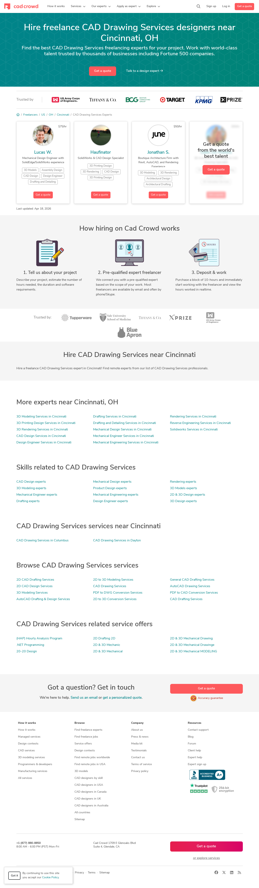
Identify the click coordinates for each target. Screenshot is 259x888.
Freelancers (30, 114)
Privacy (79, 872)
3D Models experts (183, 488)
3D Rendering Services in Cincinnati (42, 429)
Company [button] (137, 723)
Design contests (28, 743)
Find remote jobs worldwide (92, 757)
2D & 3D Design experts (187, 494)
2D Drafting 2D (104, 638)
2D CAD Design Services (34, 586)
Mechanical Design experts (112, 481)
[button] (78, 6)
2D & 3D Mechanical (108, 651)
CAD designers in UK (87, 798)
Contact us (138, 757)
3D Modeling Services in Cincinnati (41, 416)
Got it (14, 875)
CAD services (26, 750)
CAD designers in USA (88, 785)
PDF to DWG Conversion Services (117, 592)
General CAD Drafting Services (192, 579)
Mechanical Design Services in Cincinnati (122, 429)
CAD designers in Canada (90, 791)
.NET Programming (30, 645)
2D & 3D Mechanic (106, 645)
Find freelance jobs (86, 736)
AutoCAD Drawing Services (190, 586)
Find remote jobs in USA (89, 764)
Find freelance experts (88, 729)
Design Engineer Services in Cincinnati (43, 442)
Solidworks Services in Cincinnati (194, 429)
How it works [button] (27, 723)
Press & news (140, 736)
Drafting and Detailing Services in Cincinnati (124, 423)
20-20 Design (26, 651)
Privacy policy (139, 771)
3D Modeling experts (31, 488)
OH (51, 114)
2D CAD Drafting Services (35, 579)
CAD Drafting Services (186, 599)
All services (25, 778)
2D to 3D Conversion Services (115, 599)
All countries (82, 812)
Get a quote (244, 6)
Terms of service (141, 764)
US (43, 114)
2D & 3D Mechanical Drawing (191, 638)
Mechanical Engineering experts (115, 494)
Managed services (29, 736)
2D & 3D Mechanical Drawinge (192, 645)
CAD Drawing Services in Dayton (117, 540)
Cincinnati (63, 114)
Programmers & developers (35, 764)
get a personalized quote (122, 698)
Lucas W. (43, 152)
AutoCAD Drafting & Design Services (43, 599)
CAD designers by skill (88, 778)
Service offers (83, 743)
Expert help (195, 757)
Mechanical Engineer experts (36, 494)
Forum (192, 743)
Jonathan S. (158, 152)
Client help (194, 750)
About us (137, 729)
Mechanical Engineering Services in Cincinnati (125, 442)
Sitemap (79, 819)
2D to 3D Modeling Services (113, 579)
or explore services (206, 858)
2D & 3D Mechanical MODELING (193, 651)
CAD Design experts (31, 481)
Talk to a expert (144, 71)
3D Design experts (183, 501)
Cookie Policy (50, 877)
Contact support (198, 729)
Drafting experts (28, 501)
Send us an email (84, 698)
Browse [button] (79, 723)
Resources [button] (194, 723)
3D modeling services (31, 757)
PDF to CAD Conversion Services (194, 592)
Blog (190, 736)
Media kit (136, 743)
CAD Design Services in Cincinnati (41, 436)
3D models (81, 771)
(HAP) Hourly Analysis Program (39, 638)
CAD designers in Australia (91, 805)
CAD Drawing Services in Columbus (42, 540)
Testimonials (139, 750)
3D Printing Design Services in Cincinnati (45, 423)
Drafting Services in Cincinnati (114, 416)
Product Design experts (110, 488)
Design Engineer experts (110, 501)
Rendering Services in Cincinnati (193, 416)
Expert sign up (197, 764)
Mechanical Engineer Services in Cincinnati (123, 436)
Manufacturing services (32, 771)
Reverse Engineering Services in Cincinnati (200, 423)
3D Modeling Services (32, 592)
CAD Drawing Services (109, 586)
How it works (26, 729)
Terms (92, 872)
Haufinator (100, 152)
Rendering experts (183, 481)
